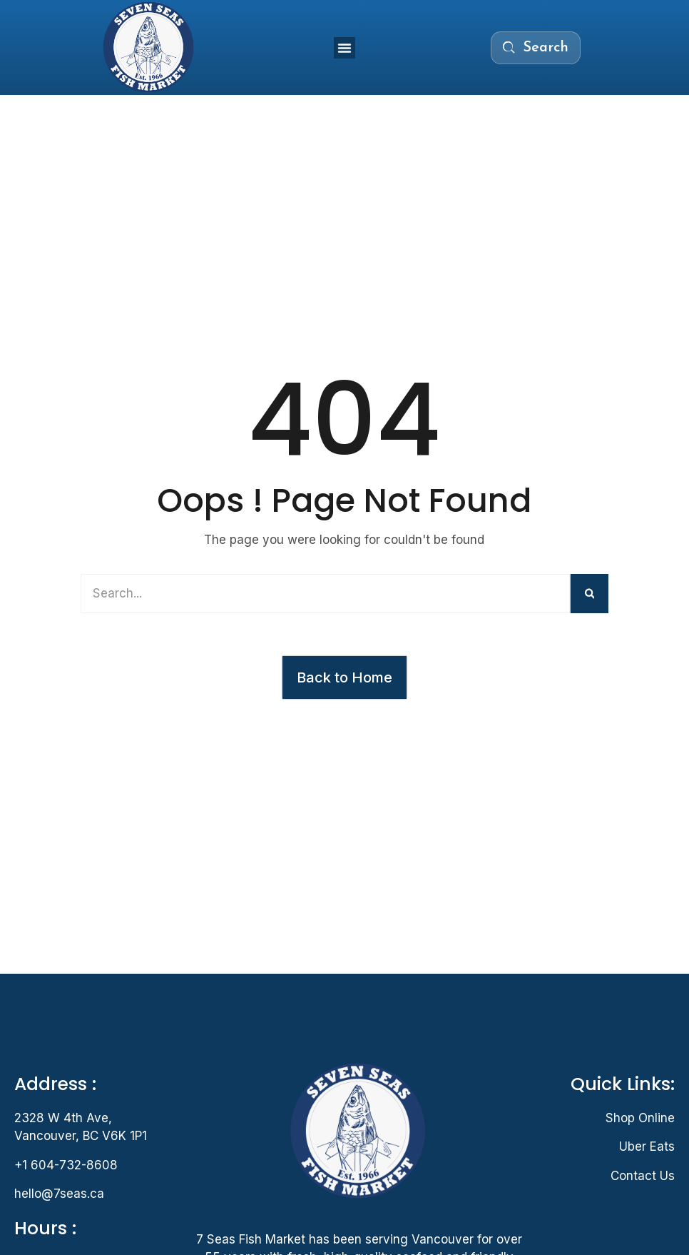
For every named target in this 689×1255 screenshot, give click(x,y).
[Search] (590, 593)
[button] (344, 48)
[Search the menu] (536, 47)
